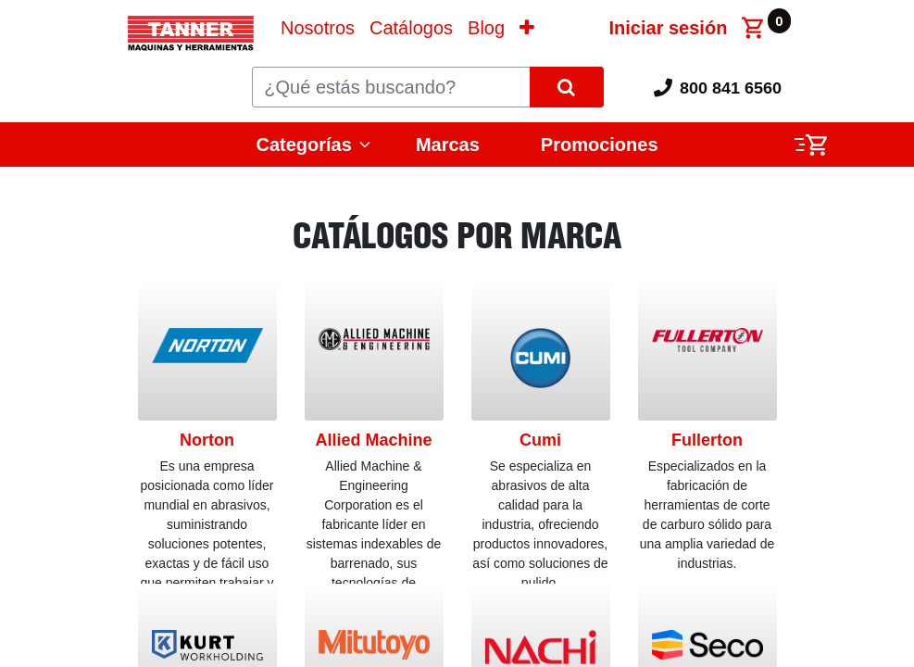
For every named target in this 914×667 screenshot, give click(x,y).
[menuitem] (317, 27)
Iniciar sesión (668, 28)
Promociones (599, 144)
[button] (527, 27)
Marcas (448, 144)
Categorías (304, 144)
